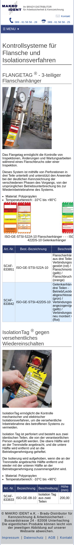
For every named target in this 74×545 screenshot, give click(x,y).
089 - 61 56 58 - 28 (23, 22)
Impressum (10, 537)
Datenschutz (34, 537)
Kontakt (63, 16)
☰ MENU (9, 29)
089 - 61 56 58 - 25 (56, 22)
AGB (51, 537)
